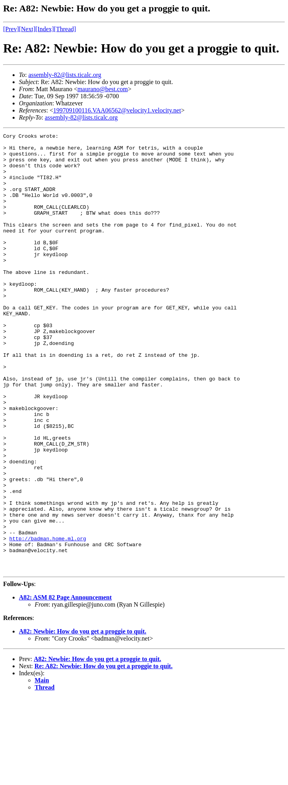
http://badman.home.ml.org (47, 620)
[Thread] (65, 29)
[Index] (44, 29)
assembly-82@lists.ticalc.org (64, 74)
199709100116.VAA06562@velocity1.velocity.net (117, 110)
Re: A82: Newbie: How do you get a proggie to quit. (104, 753)
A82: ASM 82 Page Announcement (65, 685)
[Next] (27, 29)
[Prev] (11, 29)
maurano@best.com (102, 89)
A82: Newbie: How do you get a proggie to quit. (82, 719)
